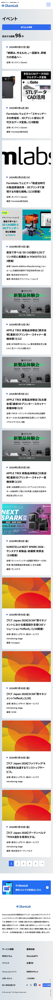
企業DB (30, 962)
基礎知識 (31, 949)
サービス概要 (8, 949)
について (9, 971)
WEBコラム (7, 956)
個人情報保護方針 (9, 985)
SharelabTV (32, 956)
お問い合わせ (7, 978)
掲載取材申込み (32, 971)
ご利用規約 (31, 978)
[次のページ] (41, 863)
